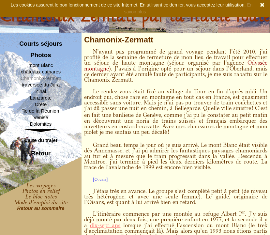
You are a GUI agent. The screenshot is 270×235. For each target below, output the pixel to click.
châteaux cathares (41, 71)
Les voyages (40, 185)
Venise (40, 117)
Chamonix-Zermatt (41, 78)
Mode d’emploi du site (41, 202)
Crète (41, 104)
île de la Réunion (40, 111)
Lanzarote (41, 98)
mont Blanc (40, 65)
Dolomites (41, 124)
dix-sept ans (105, 225)
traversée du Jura (41, 84)
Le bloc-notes (41, 196)
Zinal (41, 91)
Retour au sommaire (40, 208)
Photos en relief (41, 191)
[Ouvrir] (100, 179)
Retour (41, 153)
